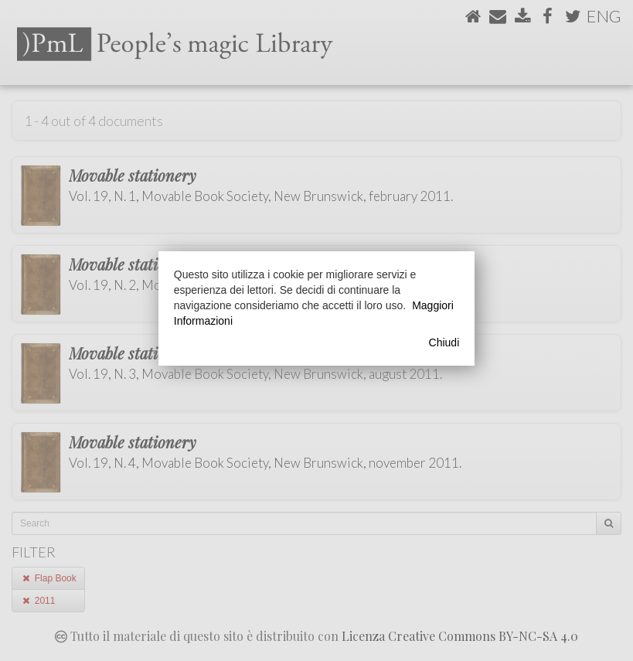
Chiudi (444, 342)
